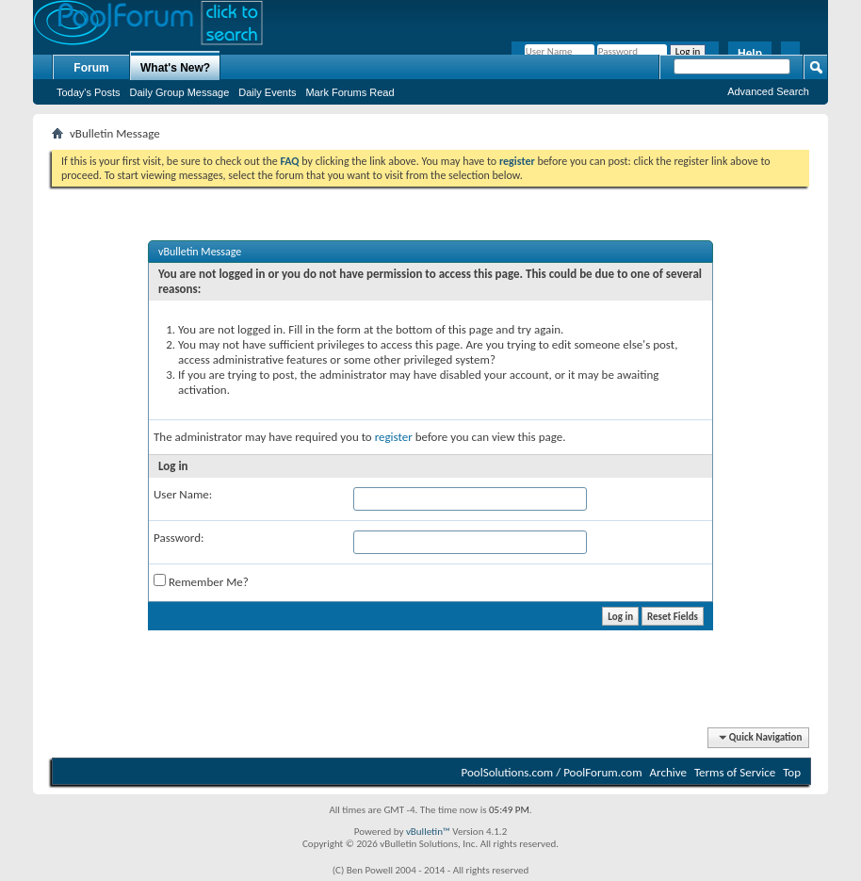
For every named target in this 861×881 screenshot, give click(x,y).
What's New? (175, 67)
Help (750, 53)
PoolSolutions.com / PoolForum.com (552, 772)
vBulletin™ (428, 831)
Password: (178, 537)
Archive (668, 772)
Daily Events (267, 92)
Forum (90, 67)
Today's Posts (89, 92)
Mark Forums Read (349, 92)
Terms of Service (734, 772)
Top (792, 772)
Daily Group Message (180, 92)
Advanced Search (768, 91)
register (394, 437)
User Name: (183, 494)
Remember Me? (201, 581)
